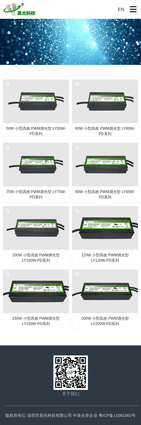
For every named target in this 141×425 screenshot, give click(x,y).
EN (121, 9)
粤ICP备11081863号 (117, 415)
